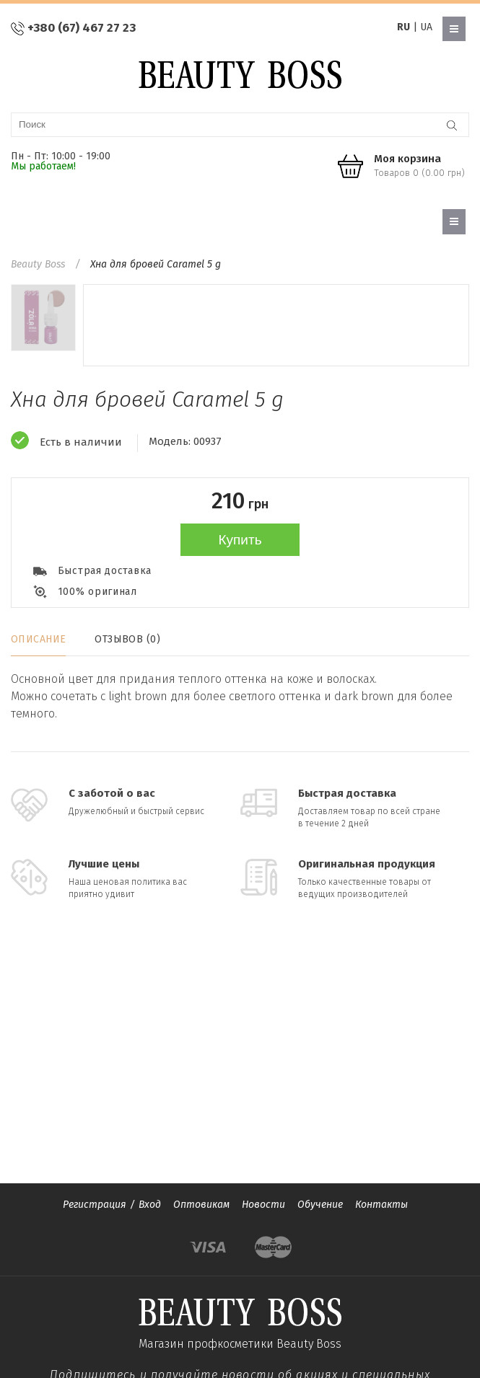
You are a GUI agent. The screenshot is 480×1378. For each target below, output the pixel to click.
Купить (239, 539)
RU (403, 27)
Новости (263, 1204)
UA (426, 27)
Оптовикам (201, 1204)
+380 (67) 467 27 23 (81, 27)
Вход (150, 1204)
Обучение (320, 1204)
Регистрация (94, 1204)
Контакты (381, 1204)
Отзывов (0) (127, 639)
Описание (38, 639)
